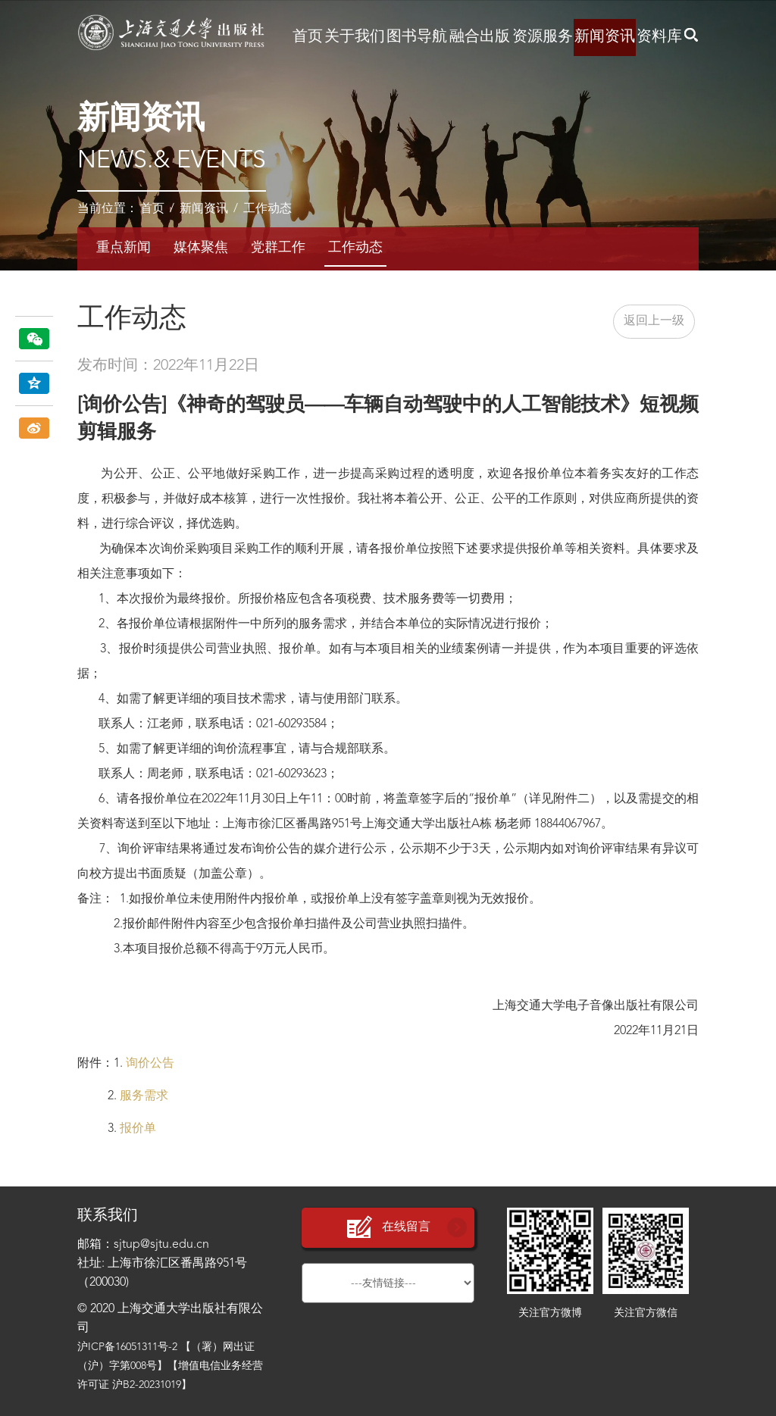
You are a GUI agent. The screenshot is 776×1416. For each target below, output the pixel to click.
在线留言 (388, 1227)
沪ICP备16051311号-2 (127, 1347)
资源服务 (542, 37)
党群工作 (278, 248)
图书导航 (416, 37)
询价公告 (150, 1064)
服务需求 (144, 1096)
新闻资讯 (604, 37)
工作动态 (267, 209)
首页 (308, 37)
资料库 (659, 37)
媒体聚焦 (201, 248)
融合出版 (479, 37)
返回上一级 (654, 321)
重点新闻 (123, 248)
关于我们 (354, 37)
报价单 (138, 1129)
